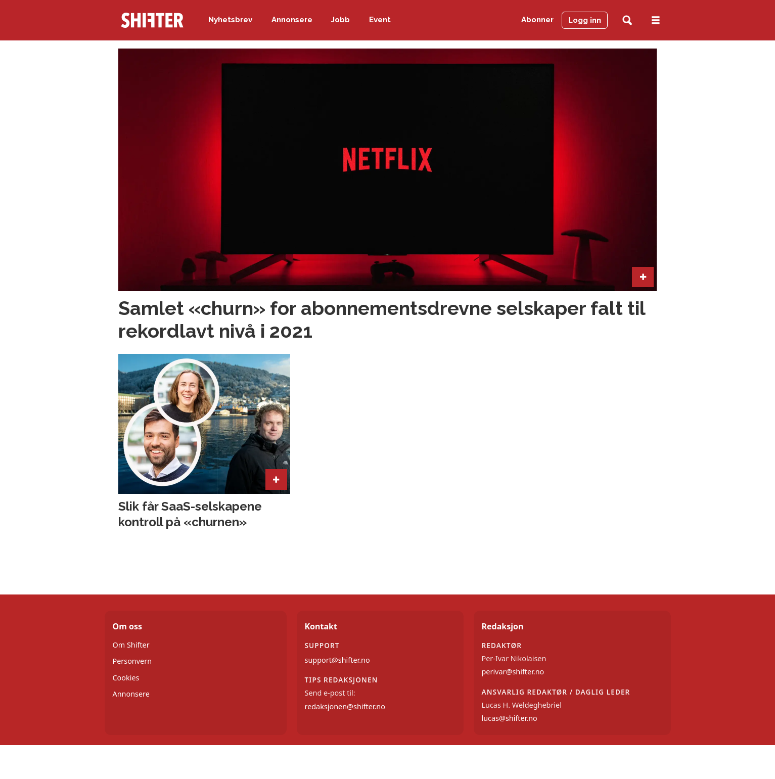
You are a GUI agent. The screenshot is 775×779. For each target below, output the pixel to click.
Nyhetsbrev (230, 19)
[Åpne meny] (656, 20)
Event (380, 19)
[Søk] (627, 20)
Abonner (537, 19)
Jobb (340, 19)
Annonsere (291, 19)
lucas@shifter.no (509, 718)
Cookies (126, 677)
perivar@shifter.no (513, 671)
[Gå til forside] (152, 20)
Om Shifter (131, 645)
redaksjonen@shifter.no (345, 706)
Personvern (132, 661)
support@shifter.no (337, 660)
